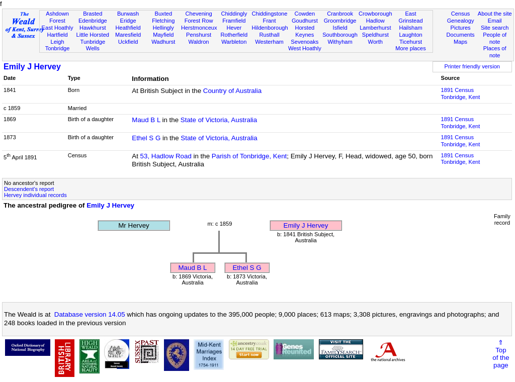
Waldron (199, 42)
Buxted (164, 14)
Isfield (340, 28)
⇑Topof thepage (500, 354)
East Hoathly (57, 28)
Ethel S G (146, 138)
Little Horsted (92, 35)
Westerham (269, 42)
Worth (375, 42)
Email (495, 21)
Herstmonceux (199, 28)
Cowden (304, 14)
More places (410, 48)
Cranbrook (340, 14)
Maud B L (146, 120)
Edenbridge (92, 21)
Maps (460, 42)
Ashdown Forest (57, 17)
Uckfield (128, 42)
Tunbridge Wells (93, 45)
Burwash (128, 14)
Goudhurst (305, 21)
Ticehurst (410, 42)
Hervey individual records (35, 195)
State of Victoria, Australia (219, 120)
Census (460, 14)
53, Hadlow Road (166, 156)
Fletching (163, 21)
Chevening (199, 14)
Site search (495, 28)
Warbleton (233, 42)
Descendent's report (29, 189)
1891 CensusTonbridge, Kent (460, 93)
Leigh (57, 42)
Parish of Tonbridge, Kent (249, 156)
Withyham (339, 42)
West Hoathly (304, 48)
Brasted (92, 14)
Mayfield (163, 35)
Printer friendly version (472, 66)
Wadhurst (163, 42)
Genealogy (460, 21)
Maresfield (128, 35)
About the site (495, 14)
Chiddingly (234, 14)
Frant (269, 21)
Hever (234, 28)
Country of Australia (232, 90)
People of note (494, 38)
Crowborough (375, 14)
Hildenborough (269, 28)
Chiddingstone (269, 14)
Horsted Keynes (304, 31)
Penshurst (198, 35)
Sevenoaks (304, 42)
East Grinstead (410, 17)
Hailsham (410, 28)
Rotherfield (233, 35)
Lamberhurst (375, 28)
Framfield (233, 21)
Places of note (494, 51)
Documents (460, 35)
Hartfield (57, 35)
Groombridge (340, 21)
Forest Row (199, 21)
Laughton (410, 35)
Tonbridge (57, 48)
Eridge (128, 21)
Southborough (340, 35)
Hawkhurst (92, 28)
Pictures (461, 28)
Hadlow (375, 21)
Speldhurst (375, 35)
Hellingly (163, 28)
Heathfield (128, 28)
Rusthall (270, 35)
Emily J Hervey (32, 66)
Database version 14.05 (89, 314)
